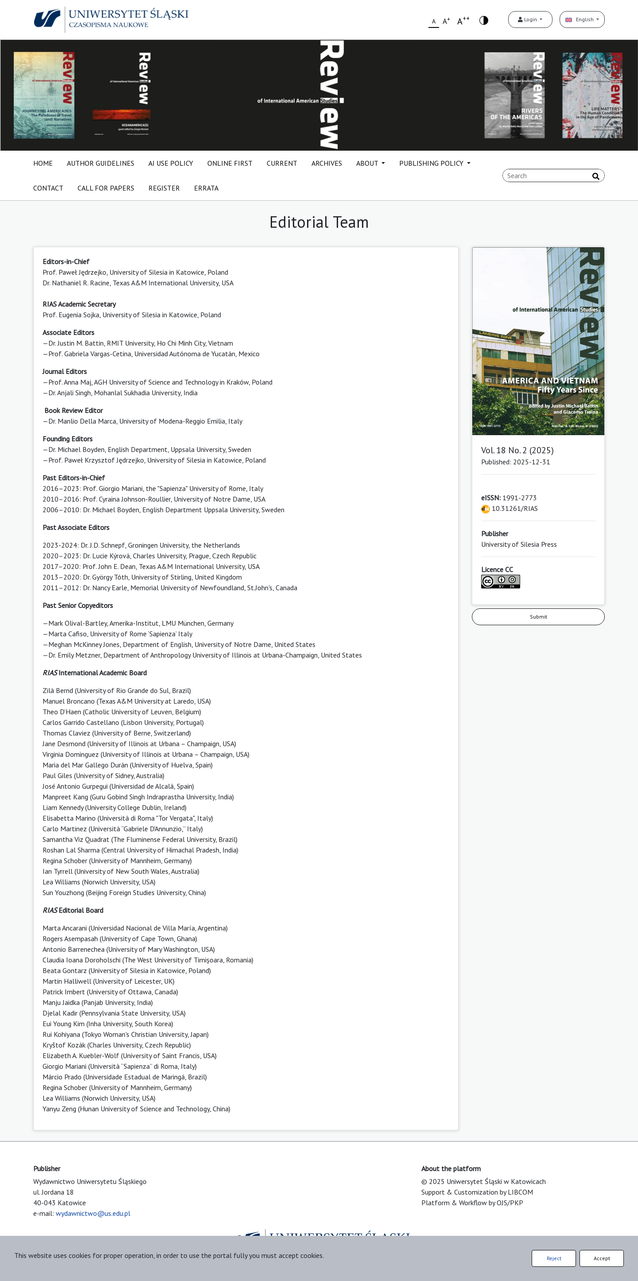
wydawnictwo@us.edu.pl (93, 1213)
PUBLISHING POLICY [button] (432, 163)
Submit (538, 616)
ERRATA (206, 187)
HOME (43, 163)
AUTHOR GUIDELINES (100, 163)
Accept (602, 1258)
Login (528, 19)
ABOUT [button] (368, 163)
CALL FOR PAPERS (106, 187)
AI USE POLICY (170, 163)
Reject (554, 1258)
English (580, 19)
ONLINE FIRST (230, 163)
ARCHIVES (326, 163)
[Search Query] (553, 175)
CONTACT (48, 187)
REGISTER (164, 187)
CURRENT (282, 163)
